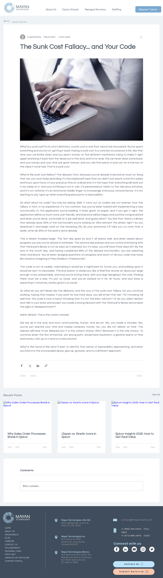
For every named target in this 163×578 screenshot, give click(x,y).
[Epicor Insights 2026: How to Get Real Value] (135, 414)
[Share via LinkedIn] (37, 365)
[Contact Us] (134, 564)
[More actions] (141, 37)
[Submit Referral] (134, 572)
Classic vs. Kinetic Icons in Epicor (79, 435)
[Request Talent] (148, 9)
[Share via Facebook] (21, 365)
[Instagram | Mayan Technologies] (143, 549)
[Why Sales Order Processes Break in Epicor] (27, 414)
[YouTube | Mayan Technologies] (134, 549)
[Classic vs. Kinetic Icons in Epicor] (82, 414)
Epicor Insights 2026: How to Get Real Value (134, 435)
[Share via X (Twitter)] (29, 365)
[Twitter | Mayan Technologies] (152, 549)
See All (156, 395)
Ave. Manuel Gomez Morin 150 (76, 554)
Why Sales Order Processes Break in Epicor (26, 435)
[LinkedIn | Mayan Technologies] (125, 549)
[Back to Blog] (30, 22)
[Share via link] (46, 365)
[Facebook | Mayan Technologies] (116, 549)
